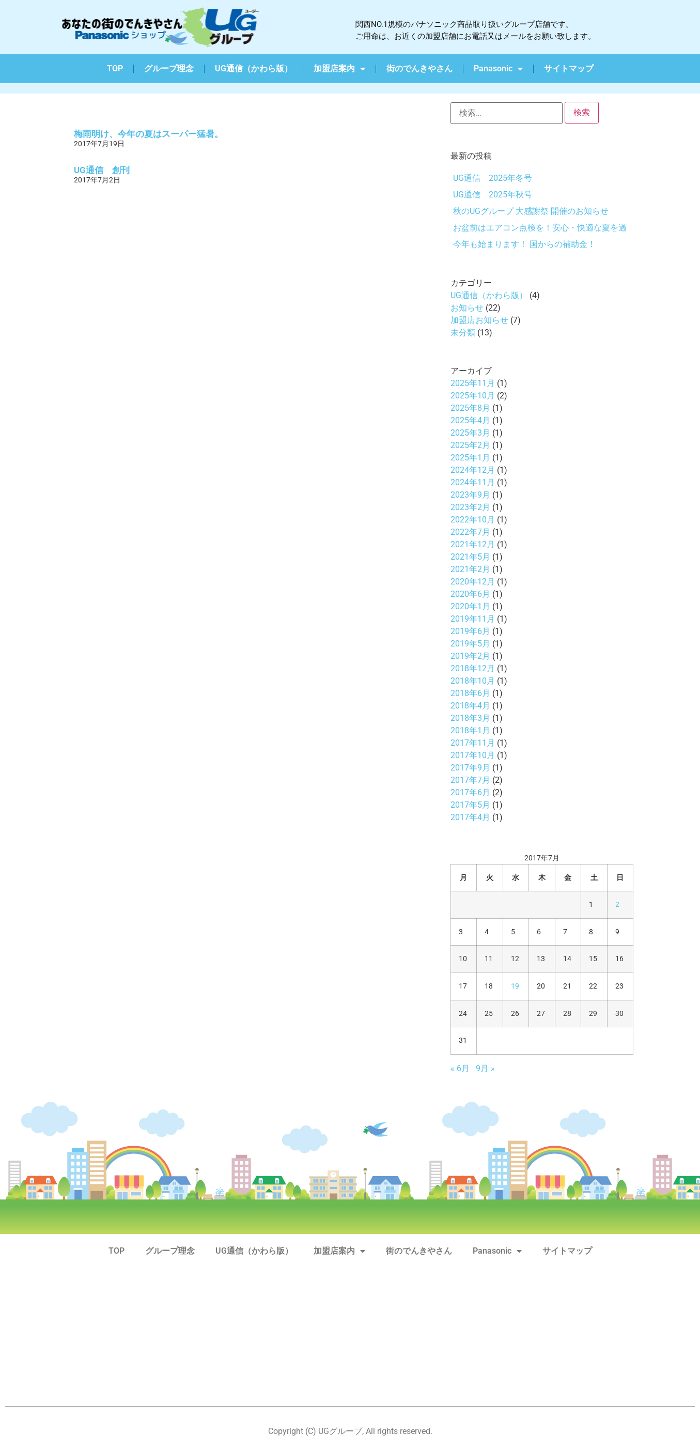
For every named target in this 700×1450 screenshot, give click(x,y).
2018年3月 (470, 718)
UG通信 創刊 (102, 170)
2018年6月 (470, 693)
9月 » (485, 1068)
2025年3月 (470, 433)
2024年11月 (472, 482)
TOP (115, 68)
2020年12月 (472, 582)
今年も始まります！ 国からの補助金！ (524, 244)
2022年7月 (470, 532)
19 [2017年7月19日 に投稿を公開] (515, 986)
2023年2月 (470, 507)
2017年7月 (470, 780)
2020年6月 (470, 594)
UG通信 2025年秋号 (492, 194)
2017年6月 (470, 792)
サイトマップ (569, 68)
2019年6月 (470, 631)
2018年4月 (470, 706)
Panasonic (498, 68)
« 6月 (460, 1068)
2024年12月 (472, 470)
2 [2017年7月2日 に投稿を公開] (617, 904)
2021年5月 (470, 557)
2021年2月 (470, 569)
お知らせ (467, 308)
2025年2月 (470, 445)
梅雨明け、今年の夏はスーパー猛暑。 (148, 134)
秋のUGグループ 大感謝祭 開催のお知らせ (531, 211)
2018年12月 (472, 668)
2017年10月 (472, 755)
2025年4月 (470, 420)
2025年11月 (472, 383)
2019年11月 (472, 619)
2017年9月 (470, 768)
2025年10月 (472, 395)
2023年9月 (470, 495)
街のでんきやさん (419, 68)
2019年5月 (470, 644)
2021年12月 (472, 544)
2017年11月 (472, 743)
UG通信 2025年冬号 (492, 178)
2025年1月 (470, 457)
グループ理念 (169, 68)
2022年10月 (472, 520)
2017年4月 (470, 817)
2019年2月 (470, 656)
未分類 (462, 332)
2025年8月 (470, 408)
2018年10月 (472, 681)
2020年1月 (470, 606)
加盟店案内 (339, 68)
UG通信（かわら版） (253, 68)
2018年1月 (470, 730)
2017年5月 (470, 805)
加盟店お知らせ (479, 320)
